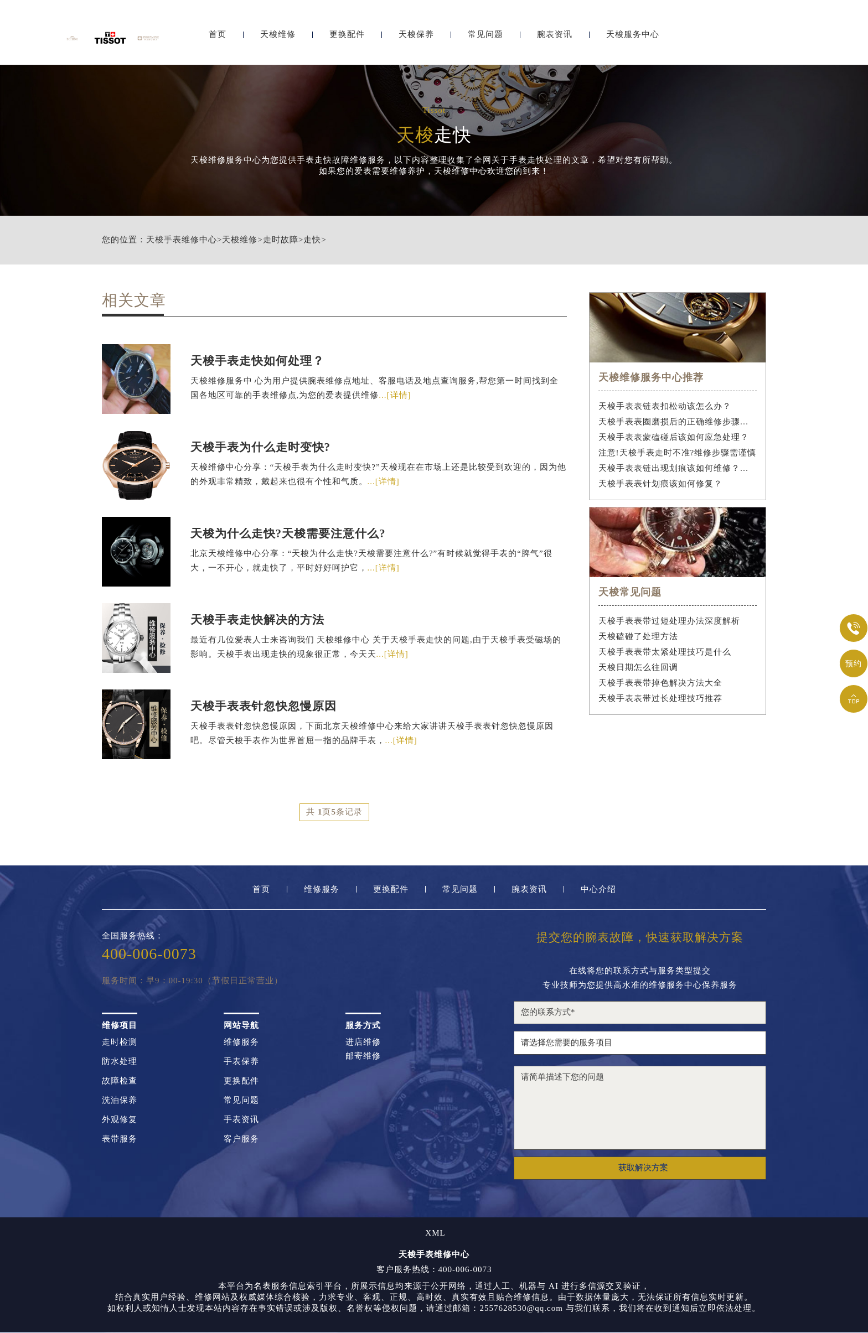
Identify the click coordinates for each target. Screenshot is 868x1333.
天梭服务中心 (632, 37)
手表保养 (241, 1062)
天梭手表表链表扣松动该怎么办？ (664, 406)
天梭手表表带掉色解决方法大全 (660, 682)
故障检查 (119, 1081)
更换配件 (347, 37)
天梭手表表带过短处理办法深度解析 (669, 620)
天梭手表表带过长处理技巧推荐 (660, 698)
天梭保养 (416, 37)
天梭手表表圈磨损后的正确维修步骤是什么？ (677, 421)
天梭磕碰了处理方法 (638, 636)
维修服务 (321, 890)
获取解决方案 (643, 1168)
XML (435, 1234)
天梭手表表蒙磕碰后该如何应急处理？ (673, 437)
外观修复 (119, 1120)
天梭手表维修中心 (181, 240)
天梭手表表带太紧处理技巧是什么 (664, 651)
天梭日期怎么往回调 (638, 667)
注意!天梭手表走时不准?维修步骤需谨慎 (677, 452)
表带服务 (119, 1139)
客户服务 (241, 1139)
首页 (217, 37)
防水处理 (119, 1062)
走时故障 (280, 240)
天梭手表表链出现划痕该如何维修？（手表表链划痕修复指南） (677, 468)
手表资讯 (241, 1120)
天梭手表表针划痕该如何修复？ (660, 483)
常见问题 (485, 37)
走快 (312, 240)
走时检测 (119, 1043)
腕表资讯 (554, 37)
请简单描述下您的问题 (640, 1108)
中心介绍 (598, 890)
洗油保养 (119, 1101)
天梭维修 (278, 37)
